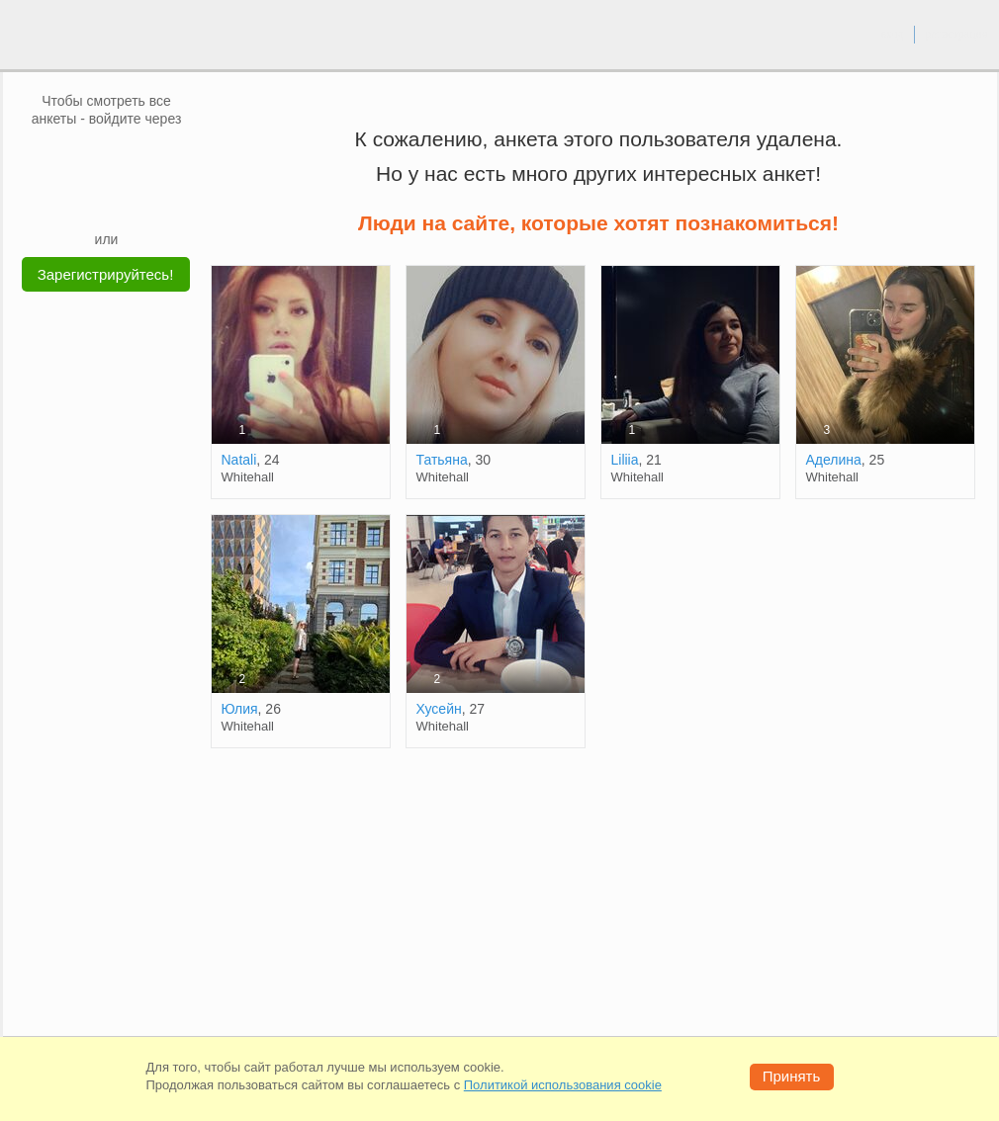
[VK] (69, 157)
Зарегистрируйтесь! (106, 274)
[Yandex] (88, 200)
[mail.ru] (107, 157)
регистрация (956, 34)
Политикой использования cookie (563, 1085)
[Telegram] (125, 200)
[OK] (144, 157)
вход (891, 34)
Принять (792, 1076)
